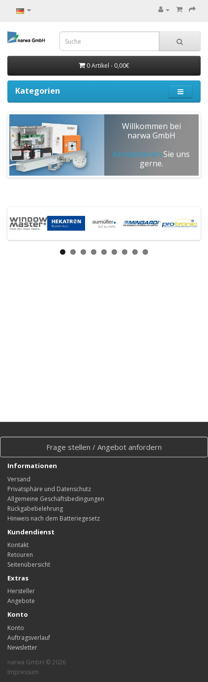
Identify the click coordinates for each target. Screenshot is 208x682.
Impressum (23, 672)
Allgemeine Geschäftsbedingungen (55, 499)
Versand (18, 479)
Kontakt (18, 545)
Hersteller (21, 591)
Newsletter (22, 647)
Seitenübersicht (28, 564)
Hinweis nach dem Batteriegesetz (53, 518)
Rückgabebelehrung (35, 508)
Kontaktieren (137, 154)
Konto (15, 628)
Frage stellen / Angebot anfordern (104, 447)
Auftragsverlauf (28, 637)
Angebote (21, 601)
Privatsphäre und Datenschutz (49, 489)
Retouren (20, 555)
